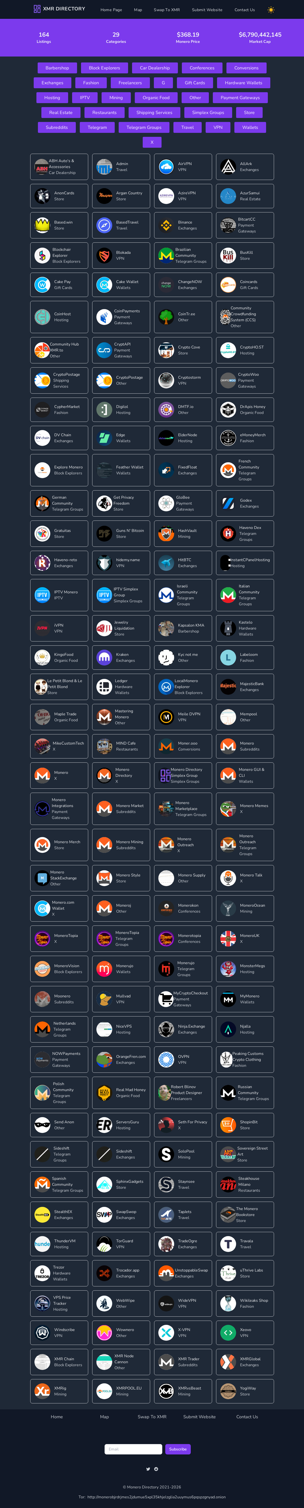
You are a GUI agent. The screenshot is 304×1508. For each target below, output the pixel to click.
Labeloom (249, 654)
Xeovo (245, 1330)
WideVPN (187, 1300)
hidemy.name (128, 560)
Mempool (248, 714)
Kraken (122, 654)
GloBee (183, 497)
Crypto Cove (189, 347)
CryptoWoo (248, 374)
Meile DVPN (189, 714)
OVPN (183, 1056)
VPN (218, 127)
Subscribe (178, 1449)
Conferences (202, 68)
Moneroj (123, 905)
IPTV (85, 98)
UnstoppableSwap (191, 1270)
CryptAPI (122, 344)
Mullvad (123, 996)
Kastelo (245, 622)
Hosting (52, 98)
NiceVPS (124, 1026)
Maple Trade (65, 714)
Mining (116, 98)
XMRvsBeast (189, 1388)
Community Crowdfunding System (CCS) (243, 314)
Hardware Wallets (243, 83)
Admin (122, 164)
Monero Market (130, 806)
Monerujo (124, 966)
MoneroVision (66, 966)
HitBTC (184, 560)
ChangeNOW (190, 282)
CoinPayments (127, 311)
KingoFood (63, 654)
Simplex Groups (208, 113)
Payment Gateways (240, 98)
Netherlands (65, 1023)
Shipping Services (154, 113)
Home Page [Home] (111, 10)
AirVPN (185, 164)
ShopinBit (249, 1122)
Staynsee (186, 1181)
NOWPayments (66, 1053)
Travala (246, 1241)
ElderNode (187, 435)
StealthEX (63, 1212)
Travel (187, 127)
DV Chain (62, 435)
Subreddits (57, 127)
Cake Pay (62, 282)
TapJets (185, 1212)
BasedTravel (127, 222)
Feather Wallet (129, 467)
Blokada (123, 252)
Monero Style (128, 875)
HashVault (187, 530)
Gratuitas (62, 530)
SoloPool (186, 1151)
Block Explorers (104, 68)
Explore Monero (68, 467)
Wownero (125, 1330)
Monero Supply (191, 875)
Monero (247, 743)
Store (249, 113)
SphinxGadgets (129, 1181)
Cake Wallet (127, 282)
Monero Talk (251, 875)
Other (195, 98)
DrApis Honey (252, 406)
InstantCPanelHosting (250, 560)
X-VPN (184, 1330)
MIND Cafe (126, 743)
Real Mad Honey (131, 1090)
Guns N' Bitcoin (130, 530)
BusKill (246, 252)
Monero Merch (67, 842)
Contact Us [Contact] (245, 10)
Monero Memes (254, 806)
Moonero (62, 996)
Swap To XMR (152, 1417)
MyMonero (249, 996)
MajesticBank (252, 684)
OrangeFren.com (131, 1056)
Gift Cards (195, 83)
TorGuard (124, 1241)
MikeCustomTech (68, 743)
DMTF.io (185, 406)
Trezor (58, 1267)
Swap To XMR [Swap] (167, 10)
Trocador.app (127, 1270)
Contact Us (247, 1417)
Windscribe (64, 1330)
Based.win (63, 222)
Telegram (97, 127)
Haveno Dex (250, 527)
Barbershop (57, 68)
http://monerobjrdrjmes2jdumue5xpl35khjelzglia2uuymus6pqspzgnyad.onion (152, 1497)
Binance (185, 222)
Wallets (250, 127)
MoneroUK (249, 935)
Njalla (245, 1026)
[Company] (59, 9)
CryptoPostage (66, 374)
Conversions (246, 68)
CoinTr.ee (186, 314)
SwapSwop (126, 1212)
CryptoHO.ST (252, 347)
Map (138, 10)
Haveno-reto (65, 560)
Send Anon (64, 1122)
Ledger (121, 681)
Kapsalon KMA (191, 625)
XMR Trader (188, 1359)
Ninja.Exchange (191, 1026)
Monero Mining (129, 842)
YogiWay (248, 1388)
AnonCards (64, 193)
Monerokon (188, 905)
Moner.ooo (187, 743)
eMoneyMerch (253, 435)
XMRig (60, 1388)
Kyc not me (188, 654)
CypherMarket (67, 406)
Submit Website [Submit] (207, 10)
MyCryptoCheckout (190, 993)
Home (57, 1417)
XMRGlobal (250, 1359)
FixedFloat (187, 467)
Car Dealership (155, 68)
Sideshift (61, 1148)
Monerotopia (189, 935)
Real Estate (61, 113)
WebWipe (125, 1300)
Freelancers (130, 83)
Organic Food (156, 98)
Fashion (91, 83)
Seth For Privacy (192, 1122)
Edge (120, 435)
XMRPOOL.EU (129, 1388)
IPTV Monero (66, 592)
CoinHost (62, 314)
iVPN (58, 625)
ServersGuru (127, 1122)
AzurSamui (250, 193)
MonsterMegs (252, 966)
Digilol (122, 406)
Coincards (248, 282)
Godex (246, 500)
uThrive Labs (251, 1270)
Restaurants (104, 113)
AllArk (246, 164)
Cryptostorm (189, 377)
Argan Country (129, 193)
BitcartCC (246, 219)
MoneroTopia (66, 935)
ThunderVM (65, 1241)
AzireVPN (187, 193)
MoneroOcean (252, 905)
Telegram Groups (144, 127)
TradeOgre (187, 1241)
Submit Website (199, 1417)
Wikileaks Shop (254, 1300)
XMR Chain (64, 1359)
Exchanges (52, 83)
